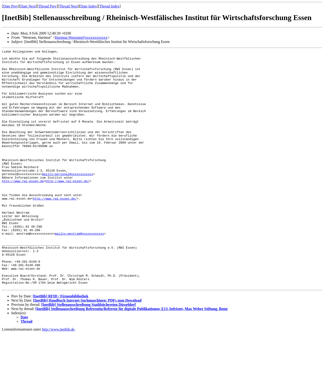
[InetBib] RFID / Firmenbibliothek (60, 344)
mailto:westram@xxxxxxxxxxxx (79, 270)
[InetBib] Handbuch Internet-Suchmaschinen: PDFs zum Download (87, 348)
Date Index (88, 6)
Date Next (28, 6)
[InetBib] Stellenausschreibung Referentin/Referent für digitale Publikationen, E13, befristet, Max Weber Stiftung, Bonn (132, 356)
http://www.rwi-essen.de (23, 207)
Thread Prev (47, 6)
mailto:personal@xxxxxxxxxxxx (67, 199)
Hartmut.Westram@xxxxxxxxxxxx (81, 37)
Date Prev (10, 6)
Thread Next (68, 6)
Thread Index (109, 6)
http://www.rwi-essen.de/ (67, 207)
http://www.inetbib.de (58, 377)
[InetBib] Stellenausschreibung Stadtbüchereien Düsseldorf (88, 352)
